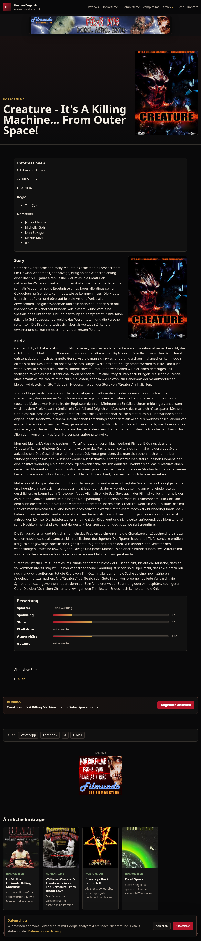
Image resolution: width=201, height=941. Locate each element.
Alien (21, 679)
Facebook (50, 735)
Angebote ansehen (176, 705)
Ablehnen (162, 926)
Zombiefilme (131, 7)
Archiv (167, 7)
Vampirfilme (151, 7)
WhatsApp (28, 735)
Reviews (93, 7)
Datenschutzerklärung (44, 931)
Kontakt (192, 7)
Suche (180, 7)
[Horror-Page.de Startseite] (23, 7)
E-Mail (77, 735)
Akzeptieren (182, 926)
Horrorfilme (110, 7)
